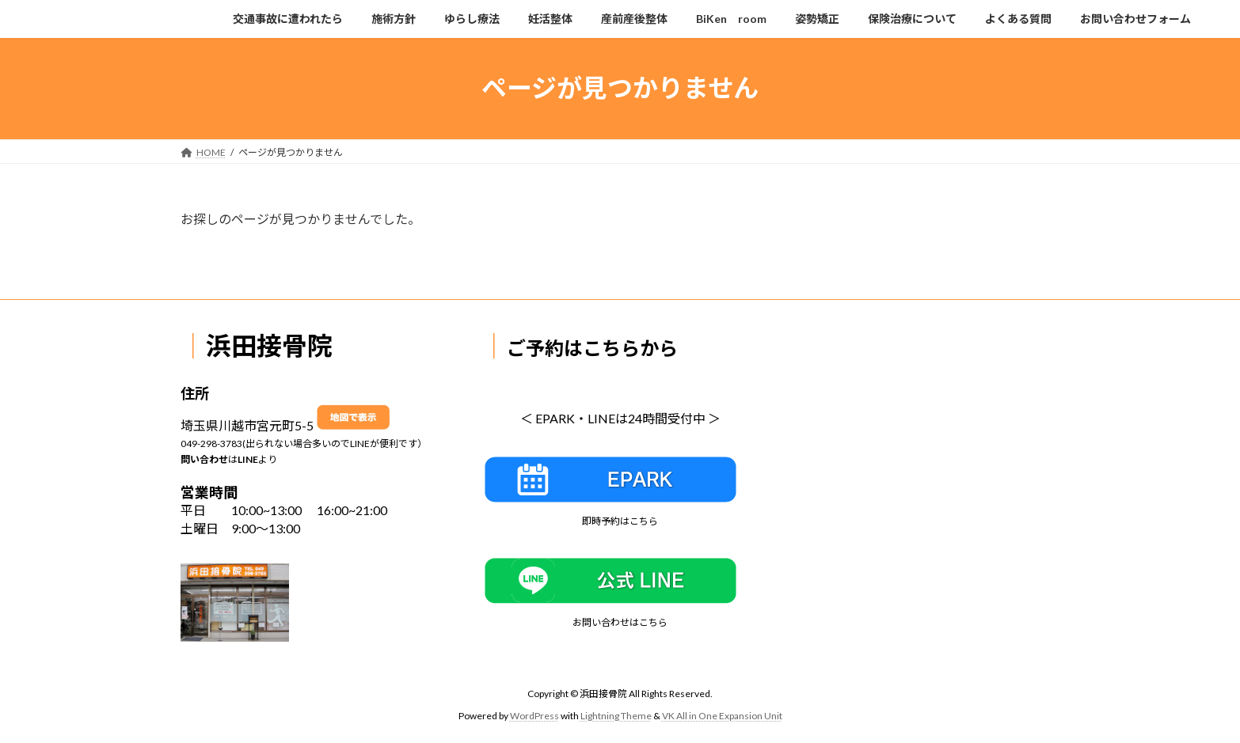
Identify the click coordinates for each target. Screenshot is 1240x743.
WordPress (534, 716)
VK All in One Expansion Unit (722, 716)
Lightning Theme (616, 716)
